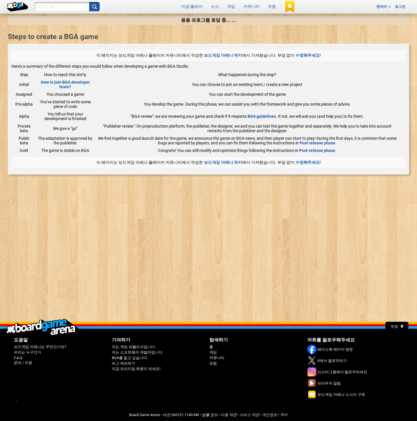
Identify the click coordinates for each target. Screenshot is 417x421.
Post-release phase (317, 141)
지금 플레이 (191, 6)
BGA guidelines (262, 115)
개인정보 (269, 413)
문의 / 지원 (23, 361)
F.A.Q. (18, 356)
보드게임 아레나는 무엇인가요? (40, 345)
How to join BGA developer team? (65, 83)
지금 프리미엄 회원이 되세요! (136, 367)
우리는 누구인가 (27, 351)
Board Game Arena (144, 413)
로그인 (400, 6)
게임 (231, 6)
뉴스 (215, 6)
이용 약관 (229, 413)
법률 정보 (210, 413)
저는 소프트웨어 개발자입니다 (137, 351)
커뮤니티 (252, 6)
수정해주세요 (307, 54)
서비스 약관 (249, 413)
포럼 (272, 6)
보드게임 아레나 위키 (223, 54)
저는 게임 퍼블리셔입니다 (133, 345)
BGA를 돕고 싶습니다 (129, 356)
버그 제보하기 (123, 362)
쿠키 (284, 413)
